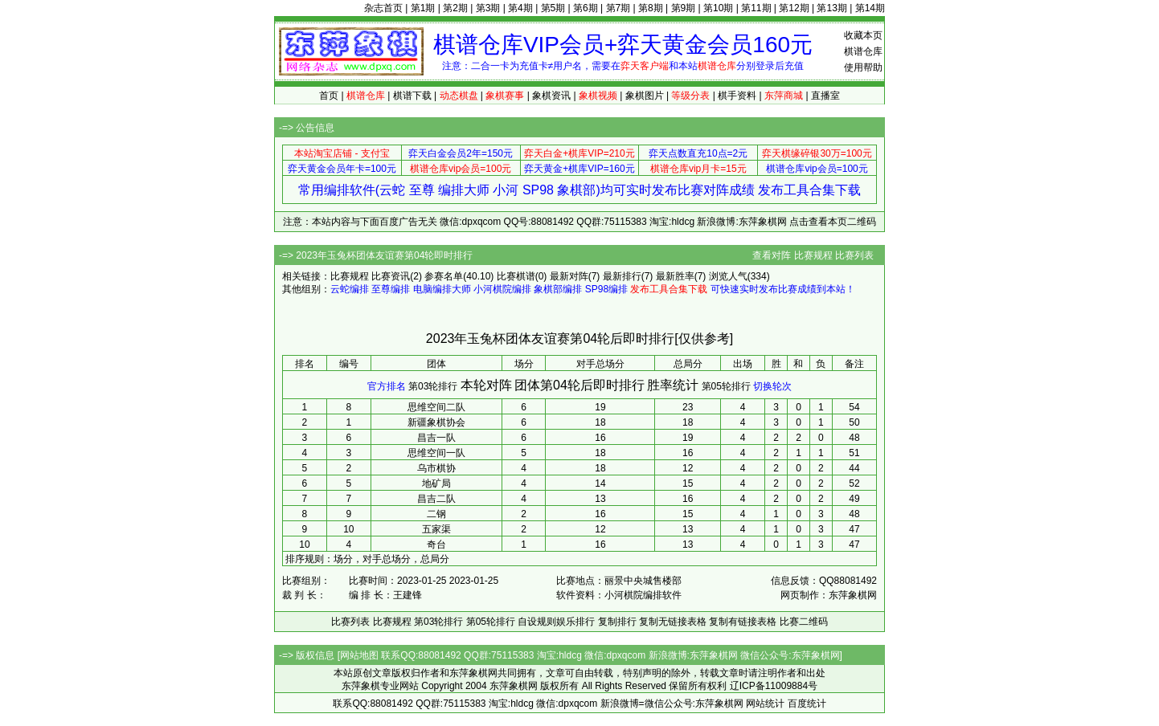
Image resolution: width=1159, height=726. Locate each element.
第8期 (650, 8)
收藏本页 (863, 35)
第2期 (455, 8)
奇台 (436, 544)
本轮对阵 (486, 385)
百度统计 (807, 703)
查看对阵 (771, 255)
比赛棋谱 (516, 276)
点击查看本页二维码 (832, 221)
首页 (328, 95)
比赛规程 (813, 255)
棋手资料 (737, 95)
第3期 (488, 8)
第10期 (718, 8)
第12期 (794, 8)
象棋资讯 (551, 95)
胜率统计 (672, 385)
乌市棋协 (436, 468)
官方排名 (386, 386)
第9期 (683, 8)
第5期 (553, 8)
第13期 (831, 8)
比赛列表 (854, 255)
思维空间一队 (436, 453)
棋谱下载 (412, 95)
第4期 (520, 8)
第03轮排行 (432, 386)
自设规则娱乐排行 (556, 621)
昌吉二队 (436, 498)
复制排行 (617, 621)
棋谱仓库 (863, 51)
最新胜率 (675, 276)
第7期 (618, 8)
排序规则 (304, 559)
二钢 (436, 514)
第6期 (585, 8)
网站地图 (359, 655)
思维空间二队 (436, 407)
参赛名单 (443, 276)
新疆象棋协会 (436, 422)
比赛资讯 (390, 276)
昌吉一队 (436, 437)
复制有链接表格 (742, 621)
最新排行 (622, 276)
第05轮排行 (726, 386)
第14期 (870, 8)
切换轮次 (772, 386)
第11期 (756, 8)
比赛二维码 (804, 621)
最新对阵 (569, 276)
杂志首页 (383, 8)
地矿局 (436, 483)
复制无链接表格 (672, 621)
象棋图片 (644, 95)
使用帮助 (863, 67)
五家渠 (436, 529)
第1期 (423, 8)
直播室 (825, 95)
